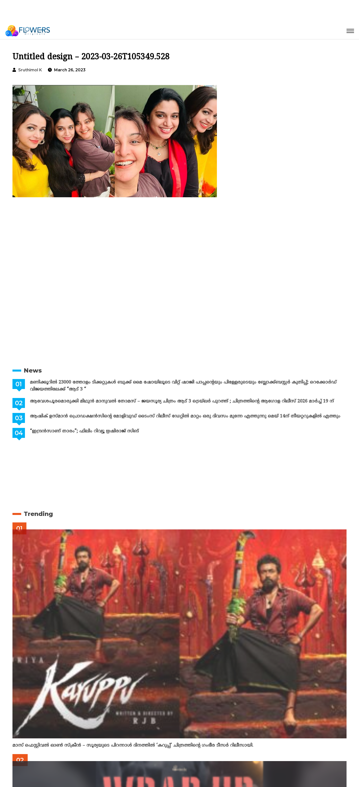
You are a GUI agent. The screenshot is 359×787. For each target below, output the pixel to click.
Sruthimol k (30, 70)
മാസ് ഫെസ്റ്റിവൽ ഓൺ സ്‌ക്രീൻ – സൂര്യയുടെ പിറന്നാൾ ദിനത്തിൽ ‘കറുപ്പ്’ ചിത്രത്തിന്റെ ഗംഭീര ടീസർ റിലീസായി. (132, 745)
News (33, 370)
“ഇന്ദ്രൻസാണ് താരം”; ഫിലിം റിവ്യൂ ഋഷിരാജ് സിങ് (84, 431)
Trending (38, 513)
